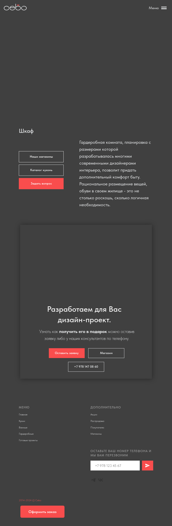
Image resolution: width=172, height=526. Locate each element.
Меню (154, 8)
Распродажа (97, 421)
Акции (93, 414)
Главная (23, 414)
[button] (41, 183)
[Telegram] (93, 480)
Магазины (96, 433)
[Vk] (100, 480)
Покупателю (97, 427)
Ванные (23, 427)
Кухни (22, 421)
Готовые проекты (28, 440)
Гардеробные (26, 433)
